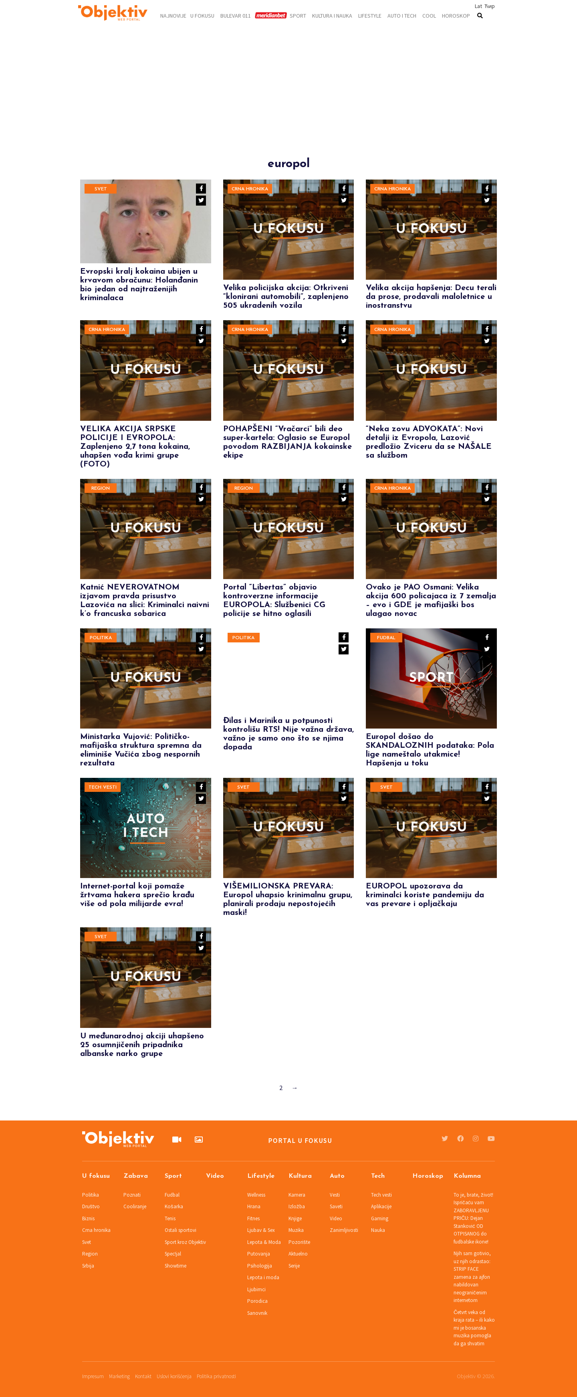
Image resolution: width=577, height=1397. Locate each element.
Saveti (336, 1206)
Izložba (296, 1206)
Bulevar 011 (235, 15)
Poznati (132, 1194)
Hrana (253, 1206)
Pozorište (299, 1242)
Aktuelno (298, 1253)
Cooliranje (134, 1206)
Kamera (296, 1194)
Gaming (379, 1218)
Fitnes (253, 1218)
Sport (298, 15)
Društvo (91, 1206)
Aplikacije (381, 1206)
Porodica (257, 1301)
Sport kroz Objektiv (185, 1242)
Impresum (93, 1376)
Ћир (489, 6)
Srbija (88, 1265)
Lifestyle (369, 15)
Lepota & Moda (264, 1242)
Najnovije (173, 15)
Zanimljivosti (344, 1230)
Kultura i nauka (332, 15)
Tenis (170, 1218)
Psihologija (259, 1265)
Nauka (378, 1230)
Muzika (296, 1230)
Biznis (88, 1218)
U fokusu (202, 15)
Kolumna (467, 1176)
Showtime (175, 1265)
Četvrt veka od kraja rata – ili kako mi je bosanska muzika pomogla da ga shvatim (474, 1328)
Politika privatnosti (216, 1376)
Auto (337, 1176)
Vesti (335, 1194)
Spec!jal (173, 1253)
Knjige (295, 1218)
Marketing (119, 1376)
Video (215, 1176)
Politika (101, 638)
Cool (429, 15)
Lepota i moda (263, 1277)
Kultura (300, 1176)
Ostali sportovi (180, 1230)
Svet (101, 189)
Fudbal (386, 638)
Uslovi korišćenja (174, 1376)
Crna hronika (250, 189)
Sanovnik (257, 1313)
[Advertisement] (288, 101)
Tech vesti (103, 787)
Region (100, 488)
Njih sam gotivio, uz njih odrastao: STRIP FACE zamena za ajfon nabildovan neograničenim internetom (472, 1277)
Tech (378, 1176)
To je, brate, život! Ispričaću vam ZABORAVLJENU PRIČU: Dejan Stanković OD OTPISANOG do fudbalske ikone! (473, 1218)
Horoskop (456, 15)
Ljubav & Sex (261, 1230)
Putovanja (258, 1253)
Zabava (135, 1176)
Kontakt (143, 1376)
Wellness (256, 1194)
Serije (294, 1265)
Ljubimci (256, 1289)
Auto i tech (401, 15)
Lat (478, 6)
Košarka (174, 1206)
